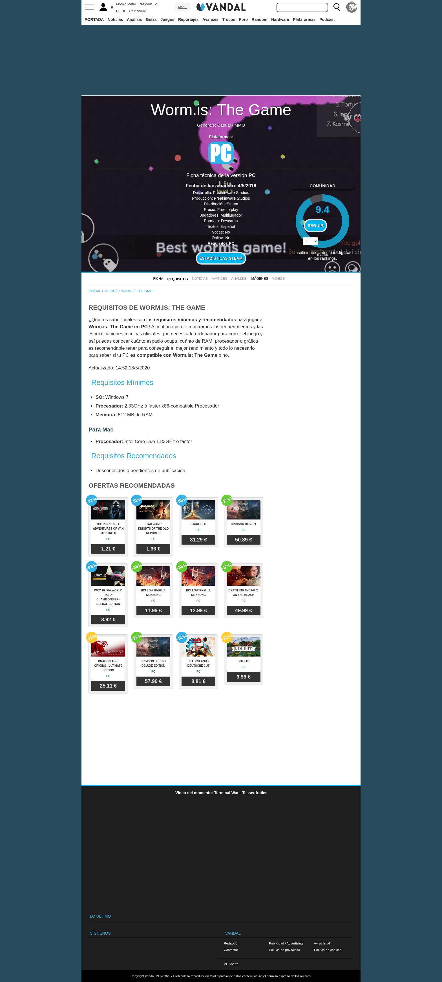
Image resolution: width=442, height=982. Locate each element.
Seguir (315, 225)
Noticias (115, 19)
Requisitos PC (221, 243)
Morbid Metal (126, 4)
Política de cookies (327, 950)
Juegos (167, 19)
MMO (239, 125)
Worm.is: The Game (221, 109)
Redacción (231, 943)
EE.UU (121, 11)
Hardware (280, 19)
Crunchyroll (137, 11)
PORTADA (94, 19)
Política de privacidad (284, 950)
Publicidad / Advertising (286, 943)
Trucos (228, 19)
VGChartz (231, 964)
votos (322, 254)
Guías (151, 19)
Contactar (231, 950)
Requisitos (177, 279)
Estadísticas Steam (221, 258)
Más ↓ (182, 7)
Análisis (134, 19)
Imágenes (259, 279)
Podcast (327, 19)
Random (260, 19)
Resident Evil (148, 4)
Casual (224, 125)
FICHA (158, 279)
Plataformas (304, 19)
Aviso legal (322, 943)
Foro (243, 19)
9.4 (322, 209)
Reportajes (188, 19)
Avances (210, 19)
